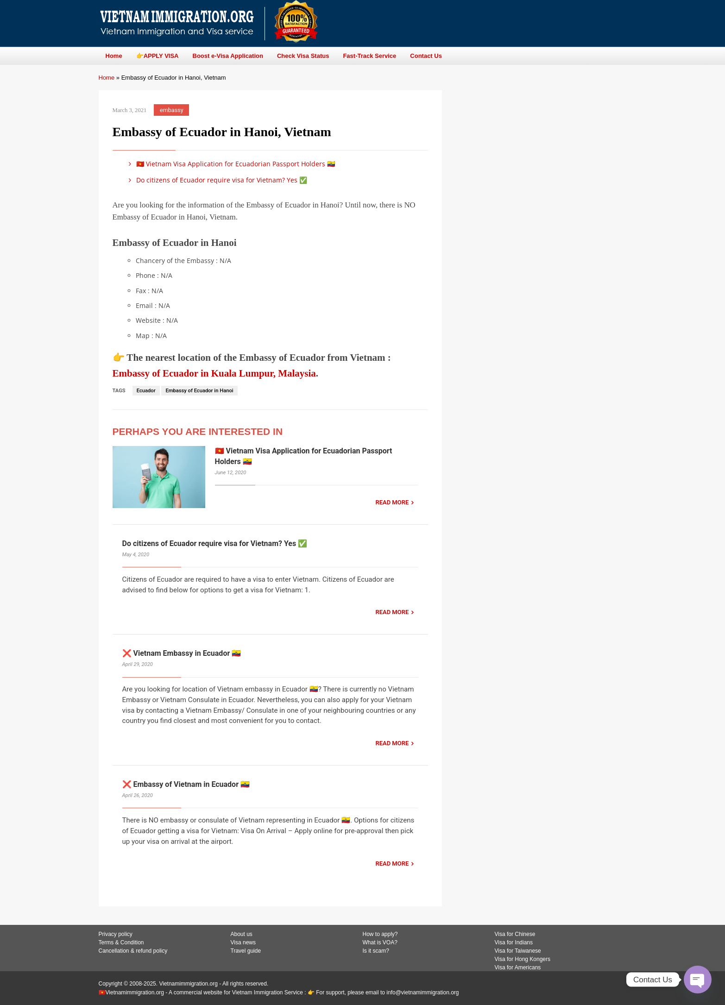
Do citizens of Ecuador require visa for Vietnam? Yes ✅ (217, 180)
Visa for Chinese (515, 934)
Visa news (243, 942)
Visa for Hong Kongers (523, 959)
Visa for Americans (518, 967)
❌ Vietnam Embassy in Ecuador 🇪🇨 (181, 653)
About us (241, 934)
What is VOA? (380, 942)
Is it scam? (376, 951)
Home (107, 77)
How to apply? (380, 934)
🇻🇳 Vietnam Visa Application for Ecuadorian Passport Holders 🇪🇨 (230, 163)
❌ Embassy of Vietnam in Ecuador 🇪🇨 (186, 784)
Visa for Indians (514, 942)
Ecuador (146, 391)
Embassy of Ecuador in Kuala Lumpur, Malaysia (214, 373)
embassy (171, 110)
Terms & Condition (121, 942)
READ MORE (392, 502)
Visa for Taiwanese (518, 951)
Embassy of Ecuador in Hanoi (199, 391)
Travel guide (246, 951)
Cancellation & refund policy (133, 951)
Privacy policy (115, 934)
